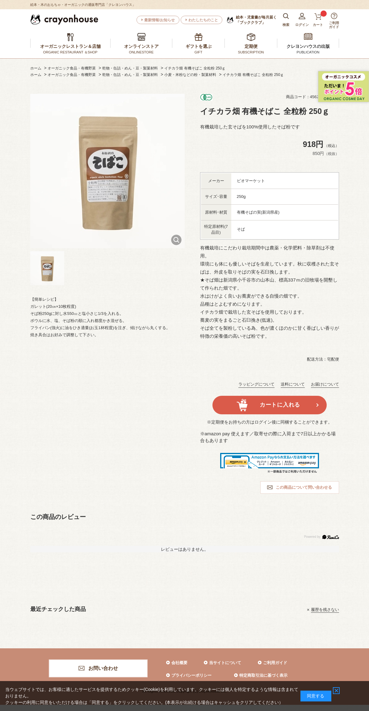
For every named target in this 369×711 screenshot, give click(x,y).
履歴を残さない (325, 609)
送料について (293, 384)
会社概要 (179, 662)
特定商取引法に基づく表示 (263, 675)
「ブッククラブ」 (256, 20)
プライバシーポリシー (191, 675)
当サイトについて (225, 662)
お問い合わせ (103, 668)
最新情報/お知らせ (159, 20)
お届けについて (325, 384)
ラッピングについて (256, 384)
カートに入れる (280, 405)
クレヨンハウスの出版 (308, 46)
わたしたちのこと (203, 20)
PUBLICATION (308, 52)
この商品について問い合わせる (304, 487)
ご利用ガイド (275, 662)
